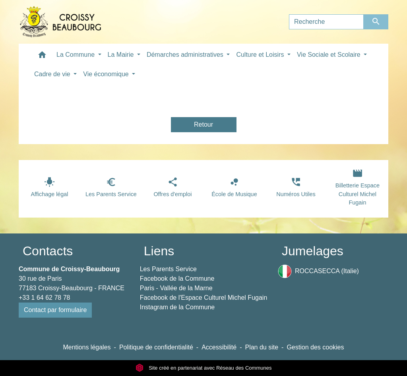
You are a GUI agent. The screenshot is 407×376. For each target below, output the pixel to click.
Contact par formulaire (55, 310)
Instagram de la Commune (177, 307)
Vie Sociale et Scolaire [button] (329, 54)
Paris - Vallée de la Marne (176, 288)
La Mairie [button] (122, 54)
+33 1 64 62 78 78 (44, 297)
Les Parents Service (168, 269)
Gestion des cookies (315, 347)
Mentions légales (86, 347)
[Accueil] (60, 22)
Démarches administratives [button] (186, 54)
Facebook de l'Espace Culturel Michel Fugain (203, 297)
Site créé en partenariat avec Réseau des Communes (204, 368)
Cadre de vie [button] (53, 74)
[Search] (326, 21)
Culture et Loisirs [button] (261, 54)
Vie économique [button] (106, 74)
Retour (203, 124)
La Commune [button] (76, 54)
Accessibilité (219, 347)
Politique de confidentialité (156, 347)
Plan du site (261, 347)
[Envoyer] (376, 21)
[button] (42, 56)
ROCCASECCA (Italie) (318, 271)
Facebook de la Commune (177, 278)
